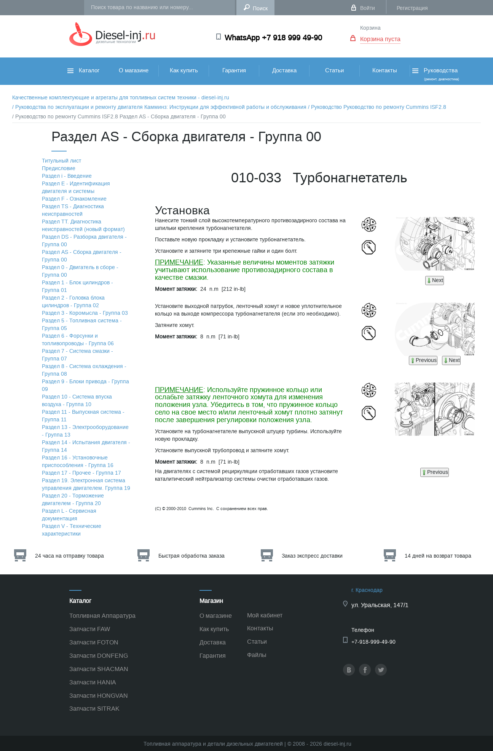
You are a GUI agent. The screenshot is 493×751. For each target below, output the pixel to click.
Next (434, 280)
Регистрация (412, 8)
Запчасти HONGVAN (98, 696)
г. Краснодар (367, 590)
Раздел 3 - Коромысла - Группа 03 (85, 313)
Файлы (256, 655)
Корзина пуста (380, 39)
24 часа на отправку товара (69, 556)
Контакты (384, 70)
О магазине (133, 70)
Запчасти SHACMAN (98, 669)
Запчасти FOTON (93, 642)
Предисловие (58, 168)
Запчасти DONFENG (98, 656)
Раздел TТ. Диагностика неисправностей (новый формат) (83, 225)
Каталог (83, 70)
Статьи (334, 70)
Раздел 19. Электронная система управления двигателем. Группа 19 (86, 484)
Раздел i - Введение (67, 176)
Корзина (370, 28)
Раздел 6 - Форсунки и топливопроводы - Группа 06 (78, 339)
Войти (367, 8)
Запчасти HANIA (92, 682)
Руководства (435, 74)
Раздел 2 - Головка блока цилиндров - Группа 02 (73, 301)
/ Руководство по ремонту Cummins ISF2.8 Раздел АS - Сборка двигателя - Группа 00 (119, 116)
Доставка (284, 70)
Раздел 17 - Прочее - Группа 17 (81, 473)
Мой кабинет (264, 615)
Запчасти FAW (89, 629)
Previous (423, 360)
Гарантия (234, 70)
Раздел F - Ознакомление (74, 198)
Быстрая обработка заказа (191, 556)
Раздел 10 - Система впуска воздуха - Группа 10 (77, 400)
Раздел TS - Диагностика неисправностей (73, 210)
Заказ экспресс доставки (312, 556)
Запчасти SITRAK (94, 709)
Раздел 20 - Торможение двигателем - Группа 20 (73, 499)
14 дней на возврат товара (438, 556)
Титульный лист (61, 160)
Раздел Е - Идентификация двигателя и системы (76, 187)
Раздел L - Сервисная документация (69, 514)
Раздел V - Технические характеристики (71, 530)
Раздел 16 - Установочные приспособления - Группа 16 (77, 461)
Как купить (184, 70)
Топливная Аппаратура (102, 616)
